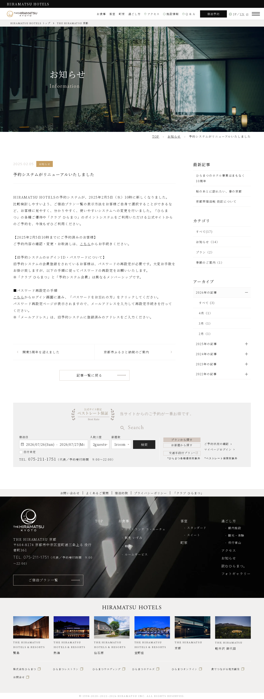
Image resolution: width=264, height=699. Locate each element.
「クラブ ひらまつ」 (188, 493)
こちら (85, 243)
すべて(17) (204, 231)
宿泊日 (23, 437)
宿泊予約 (213, 14)
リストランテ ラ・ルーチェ (145, 529)
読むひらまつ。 (234, 565)
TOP (99, 520)
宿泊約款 (121, 493)
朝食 (128, 546)
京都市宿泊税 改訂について (216, 201)
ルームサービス (136, 554)
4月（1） (206, 313)
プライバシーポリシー (150, 493)
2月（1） (205, 334)
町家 (122, 14)
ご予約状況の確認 (216, 444)
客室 (112, 14)
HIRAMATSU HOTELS (28, 3)
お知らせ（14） (207, 242)
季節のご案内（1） (210, 262)
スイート (193, 535)
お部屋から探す (182, 445)
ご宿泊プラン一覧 (43, 579)
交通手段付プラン (182, 453)
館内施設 (234, 528)
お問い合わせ (70, 493)
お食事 (101, 14)
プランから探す (182, 440)
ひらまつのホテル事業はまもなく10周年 (220, 178)
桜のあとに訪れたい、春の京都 (219, 191)
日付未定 (30, 452)
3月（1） (205, 323)
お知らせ (228, 558)
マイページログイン (218, 449)
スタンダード (197, 528)
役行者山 (234, 543)
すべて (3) (207, 303)
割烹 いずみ (134, 538)
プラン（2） (205, 252)
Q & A (188, 14)
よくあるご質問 (97, 493)
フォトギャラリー (236, 573)
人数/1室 (96, 438)
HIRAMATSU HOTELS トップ (30, 23)
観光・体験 (236, 535)
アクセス (152, 14)
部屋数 (116, 438)
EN (242, 14)
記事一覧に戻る (90, 375)
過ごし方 (134, 14)
